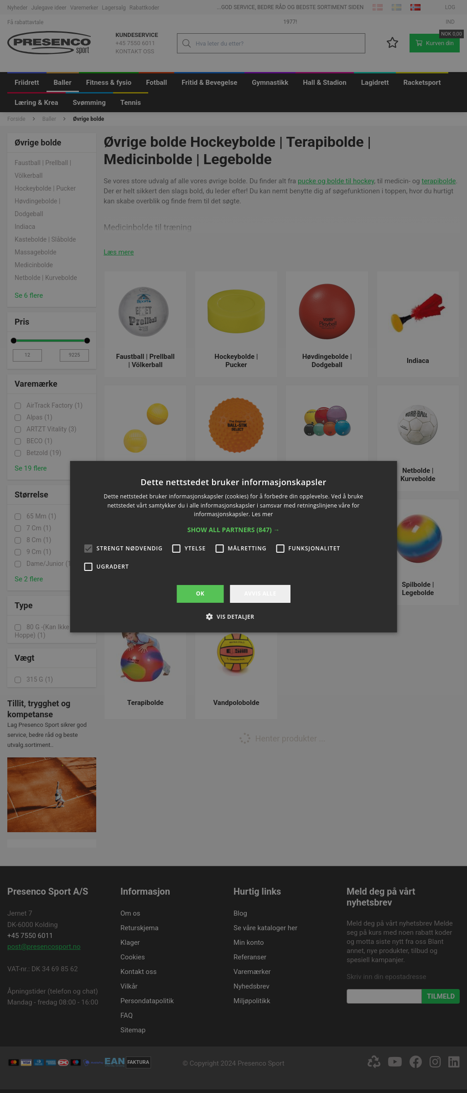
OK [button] (200, 593)
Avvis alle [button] (260, 593)
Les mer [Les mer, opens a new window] (262, 514)
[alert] (233, 546)
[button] (233, 530)
